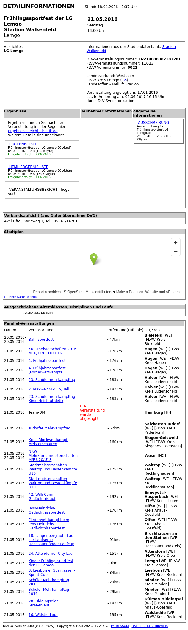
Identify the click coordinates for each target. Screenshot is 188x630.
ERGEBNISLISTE (22, 144)
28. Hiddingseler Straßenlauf (43, 603)
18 (124, 80)
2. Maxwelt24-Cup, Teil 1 (50, 389)
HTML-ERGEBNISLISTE (28, 167)
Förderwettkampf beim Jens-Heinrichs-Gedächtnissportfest (49, 524)
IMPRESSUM (120, 626)
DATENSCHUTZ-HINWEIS (150, 626)
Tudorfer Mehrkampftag (49, 428)
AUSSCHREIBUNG (153, 123)
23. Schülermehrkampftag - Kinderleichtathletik (53, 399)
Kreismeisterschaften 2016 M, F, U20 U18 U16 (52, 351)
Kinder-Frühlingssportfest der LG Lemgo (51, 563)
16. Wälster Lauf (43, 615)
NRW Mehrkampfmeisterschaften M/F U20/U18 (53, 455)
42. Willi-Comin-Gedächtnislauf (43, 497)
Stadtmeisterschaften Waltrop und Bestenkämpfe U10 (53, 469)
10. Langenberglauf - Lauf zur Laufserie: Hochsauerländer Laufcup (52, 540)
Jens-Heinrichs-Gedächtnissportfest (47, 510)
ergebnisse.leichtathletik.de (33, 131)
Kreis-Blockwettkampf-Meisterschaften (48, 442)
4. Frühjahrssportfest (47, 361)
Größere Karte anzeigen (22, 296)
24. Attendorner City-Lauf (51, 553)
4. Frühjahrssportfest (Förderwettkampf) (47, 370)
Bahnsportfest (41, 339)
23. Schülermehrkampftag (52, 380)
